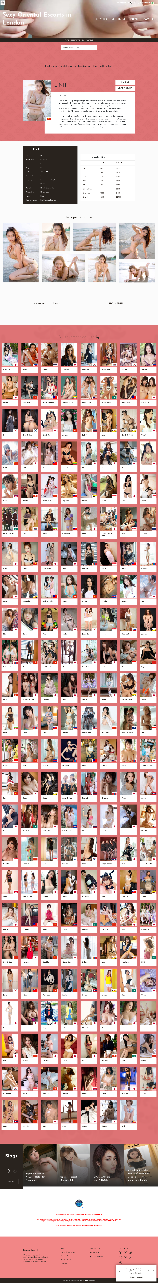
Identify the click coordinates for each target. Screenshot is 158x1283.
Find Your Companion (70, 48)
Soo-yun (65, 864)
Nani (64, 667)
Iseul (25, 533)
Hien (25, 569)
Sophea (46, 766)
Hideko (26, 468)
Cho (83, 468)
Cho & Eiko (146, 402)
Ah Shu (26, 501)
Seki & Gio (47, 831)
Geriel (124, 766)
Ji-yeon (125, 602)
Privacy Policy (66, 1256)
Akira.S (105, 1127)
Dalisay (144, 369)
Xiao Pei (66, 1127)
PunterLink (79, 1208)
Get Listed (133, 19)
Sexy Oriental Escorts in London (36, 19)
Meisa (104, 667)
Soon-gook (86, 864)
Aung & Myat (127, 700)
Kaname (26, 962)
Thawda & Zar (68, 402)
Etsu (5, 634)
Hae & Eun (67, 962)
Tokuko (46, 897)
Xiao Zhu (106, 733)
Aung (45, 533)
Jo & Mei (27, 402)
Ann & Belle (127, 402)
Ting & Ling (28, 897)
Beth (124, 1127)
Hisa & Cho (87, 667)
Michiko (46, 1061)
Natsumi (125, 1094)
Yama (143, 995)
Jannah (144, 634)
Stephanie (126, 962)
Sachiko (65, 1094)
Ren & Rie (47, 435)
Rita (5, 798)
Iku (83, 1061)
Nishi (64, 569)
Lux (103, 435)
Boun (5, 1127)
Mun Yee (46, 1094)
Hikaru (6, 569)
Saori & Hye (67, 798)
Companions (101, 19)
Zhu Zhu (46, 962)
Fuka (5, 831)
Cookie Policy (66, 1260)
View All (11, 1182)
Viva (84, 831)
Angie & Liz (87, 402)
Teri (24, 766)
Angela (46, 930)
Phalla (104, 602)
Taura (143, 700)
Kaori (124, 930)
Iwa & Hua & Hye (107, 535)
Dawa (25, 733)
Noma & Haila (128, 733)
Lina (104, 962)
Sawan (144, 798)
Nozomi (105, 468)
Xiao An (26, 1127)
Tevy (5, 897)
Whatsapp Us (98, 1256)
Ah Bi (5, 700)
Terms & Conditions (68, 1252)
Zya (123, 667)
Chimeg (105, 798)
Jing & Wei (47, 501)
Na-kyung (7, 1094)
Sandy (144, 1061)
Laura (144, 1094)
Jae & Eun (86, 634)
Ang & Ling (107, 402)
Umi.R (84, 700)
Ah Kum (26, 667)
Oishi (104, 1094)
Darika (6, 501)
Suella (65, 995)
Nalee (84, 995)
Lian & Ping (87, 733)
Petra (25, 1094)
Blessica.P (126, 634)
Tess (44, 634)
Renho (65, 634)
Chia (44, 468)
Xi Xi (143, 962)
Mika (64, 700)
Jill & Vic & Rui (9, 533)
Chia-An (26, 930)
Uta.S (143, 435)
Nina (25, 995)
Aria (123, 533)
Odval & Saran (9, 667)
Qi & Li (105, 766)
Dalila (45, 798)
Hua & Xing (8, 962)
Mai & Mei (47, 667)
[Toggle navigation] (93, 19)
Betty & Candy (49, 402)
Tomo (64, 897)
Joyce (104, 569)
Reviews (121, 19)
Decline (140, 1277)
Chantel (144, 569)
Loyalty (145, 19)
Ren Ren (26, 864)
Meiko (45, 1127)
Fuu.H (104, 700)
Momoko (86, 1028)
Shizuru (125, 1028)
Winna (85, 501)
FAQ (154, 19)
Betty (124, 569)
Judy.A (85, 435)
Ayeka (84, 1127)
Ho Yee (105, 1061)
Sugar (143, 667)
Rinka (143, 1028)
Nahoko (6, 1028)
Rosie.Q (85, 798)
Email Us (96, 1252)
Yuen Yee (47, 995)
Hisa (124, 864)
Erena (5, 402)
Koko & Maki (147, 864)
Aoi (4, 1061)
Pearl (84, 766)
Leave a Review (125, 88)
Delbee (85, 962)
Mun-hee (85, 369)
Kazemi (6, 602)
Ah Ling (65, 435)
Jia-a (5, 995)
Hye (5, 435)
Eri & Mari (47, 569)
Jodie (104, 501)
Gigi (123, 1061)
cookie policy (137, 1273)
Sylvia (25, 369)
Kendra (85, 930)
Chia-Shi (125, 897)
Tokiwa (65, 1028)
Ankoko (6, 930)
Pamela (46, 369)
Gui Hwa (6, 468)
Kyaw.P (65, 468)
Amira (144, 897)
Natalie (6, 864)
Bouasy (144, 533)
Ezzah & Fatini (128, 435)
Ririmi (124, 468)
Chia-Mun (66, 533)
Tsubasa (46, 700)
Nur (143, 733)
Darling (65, 733)
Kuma (104, 1028)
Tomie (124, 798)
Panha (85, 1094)
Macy (104, 634)
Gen (123, 501)
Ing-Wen (65, 501)
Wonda (26, 1061)
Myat (5, 733)
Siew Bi (144, 831)
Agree (132, 1277)
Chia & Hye (28, 435)
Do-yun (125, 369)
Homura (85, 897)
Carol (25, 634)
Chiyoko (46, 1028)
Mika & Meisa (29, 700)
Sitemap (64, 1264)
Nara (143, 602)
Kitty (45, 733)
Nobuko (125, 831)
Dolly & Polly (48, 602)
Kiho (84, 533)
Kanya (65, 930)
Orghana (66, 766)
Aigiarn (85, 569)
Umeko (105, 831)
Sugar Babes (107, 864)
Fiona (143, 501)
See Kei (26, 831)
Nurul (5, 766)
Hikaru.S (6, 369)
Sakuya (26, 798)
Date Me (125, 82)
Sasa (45, 864)
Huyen (85, 602)
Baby (124, 995)
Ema (25, 1028)
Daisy (64, 602)
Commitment (34, 1250)
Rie (142, 468)
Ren (103, 897)
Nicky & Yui (107, 930)
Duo (112, 19)
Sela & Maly (67, 831)
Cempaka (27, 602)
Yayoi (64, 1061)
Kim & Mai (106, 369)
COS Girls (145, 930)
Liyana (105, 995)
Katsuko (66, 369)
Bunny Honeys (147, 766)
